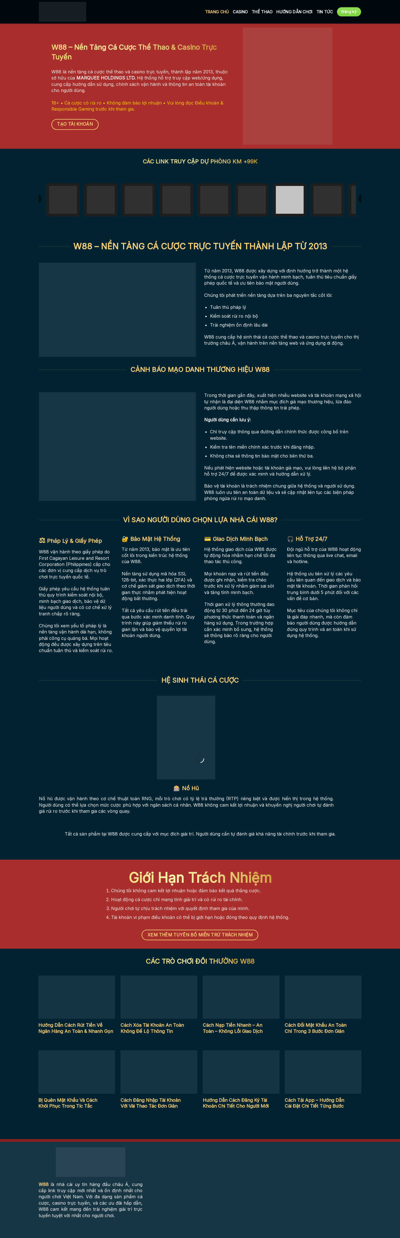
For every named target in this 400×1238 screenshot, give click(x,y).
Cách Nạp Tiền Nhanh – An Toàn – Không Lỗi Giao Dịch (232, 1028)
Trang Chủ (217, 11)
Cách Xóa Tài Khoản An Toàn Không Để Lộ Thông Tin (152, 1028)
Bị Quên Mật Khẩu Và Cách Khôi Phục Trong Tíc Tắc (67, 1103)
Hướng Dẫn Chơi (294, 11)
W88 (44, 1184)
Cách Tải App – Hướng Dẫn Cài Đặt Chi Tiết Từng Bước (314, 1103)
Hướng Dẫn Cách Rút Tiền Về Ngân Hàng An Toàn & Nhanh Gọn (75, 1028)
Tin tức (324, 11)
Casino (240, 11)
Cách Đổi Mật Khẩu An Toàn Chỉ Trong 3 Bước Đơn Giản (315, 1028)
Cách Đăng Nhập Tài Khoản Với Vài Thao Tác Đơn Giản (151, 1103)
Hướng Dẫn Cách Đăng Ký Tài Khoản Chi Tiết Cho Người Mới (236, 1103)
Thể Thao (262, 11)
